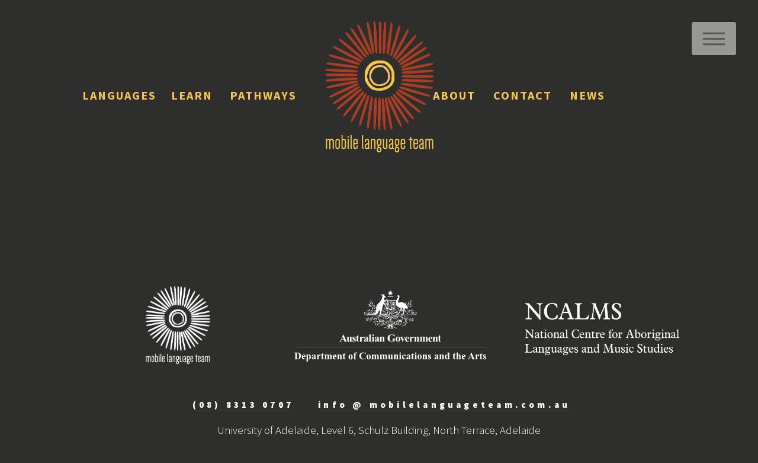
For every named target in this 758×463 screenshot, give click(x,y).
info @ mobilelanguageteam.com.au (444, 404)
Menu (714, 38)
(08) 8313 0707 (243, 404)
